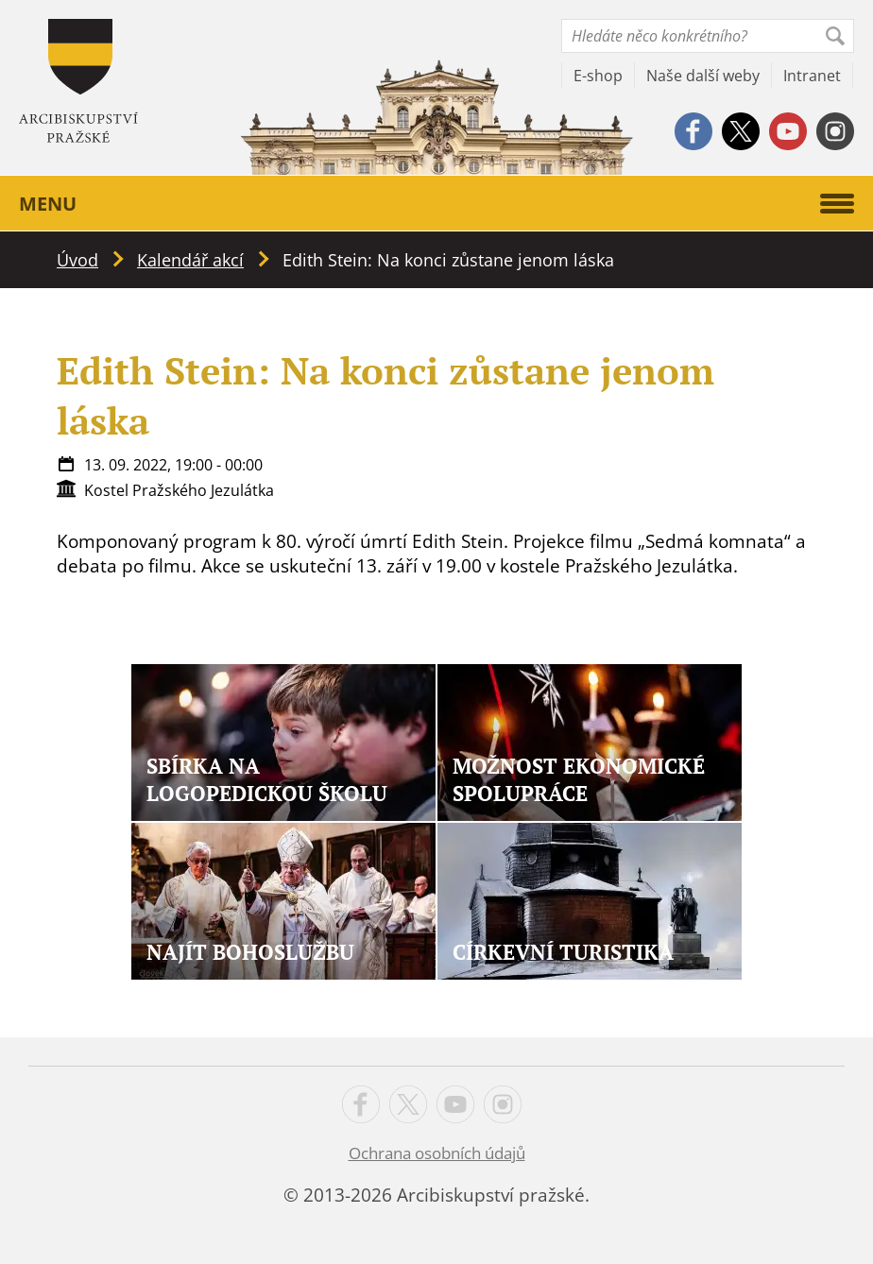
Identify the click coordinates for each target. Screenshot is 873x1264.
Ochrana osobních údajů (437, 1153)
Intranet (812, 75)
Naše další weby (703, 75)
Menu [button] (436, 203)
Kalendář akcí (190, 259)
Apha (78, 81)
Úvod (77, 259)
